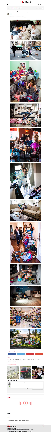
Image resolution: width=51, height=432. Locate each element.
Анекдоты (19, 8)
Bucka (11, 14)
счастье (33, 359)
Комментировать (20, 16)
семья (38, 359)
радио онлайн (18, 420)
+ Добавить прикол (39, 8)
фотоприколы (11, 361)
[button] (41, 5)
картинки (18, 359)
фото (13, 359)
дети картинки (19, 361)
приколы (24, 359)
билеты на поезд (25, 420)
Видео (9, 8)
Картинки (14, 8)
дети (9, 359)
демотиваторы (11, 420)
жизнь (29, 359)
